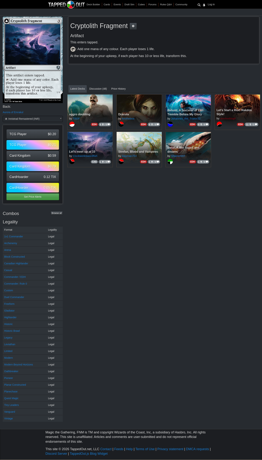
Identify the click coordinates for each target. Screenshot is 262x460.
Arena (7, 249)
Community (181, 4)
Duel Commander (14, 297)
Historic (8, 324)
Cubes (141, 4)
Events (117, 4)
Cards (107, 4)
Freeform (9, 303)
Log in (211, 4)
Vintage (8, 418)
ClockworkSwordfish (85, 155)
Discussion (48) (98, 88)
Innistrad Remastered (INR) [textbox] (21, 118)
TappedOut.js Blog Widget (89, 453)
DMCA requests (197, 449)
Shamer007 (178, 155)
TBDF (76, 118)
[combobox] (33, 119)
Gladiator (9, 310)
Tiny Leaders (11, 405)
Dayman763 (129, 155)
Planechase (10, 391)
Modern (8, 357)
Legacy (8, 337)
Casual (8, 270)
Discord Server (56, 453)
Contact (106, 449)
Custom (8, 290)
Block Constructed (14, 256)
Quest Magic (11, 398)
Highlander (10, 317)
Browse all (57, 213)
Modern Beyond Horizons (18, 364)
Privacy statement (170, 449)
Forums (152, 4)
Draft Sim (129, 4)
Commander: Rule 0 (15, 283)
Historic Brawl (12, 330)
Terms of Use (145, 449)
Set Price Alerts (32, 196)
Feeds (118, 449)
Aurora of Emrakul (13, 112)
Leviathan (9, 344)
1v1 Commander (13, 236)
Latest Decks (77, 88)
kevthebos (128, 118)
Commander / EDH (15, 276)
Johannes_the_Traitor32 (186, 118)
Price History (118, 88)
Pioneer (8, 378)
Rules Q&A (166, 4)
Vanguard (9, 411)
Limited (8, 351)
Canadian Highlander (16, 263)
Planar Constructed (15, 384)
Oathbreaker (11, 371)
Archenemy (10, 243)
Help (129, 449)
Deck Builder (93, 4)
